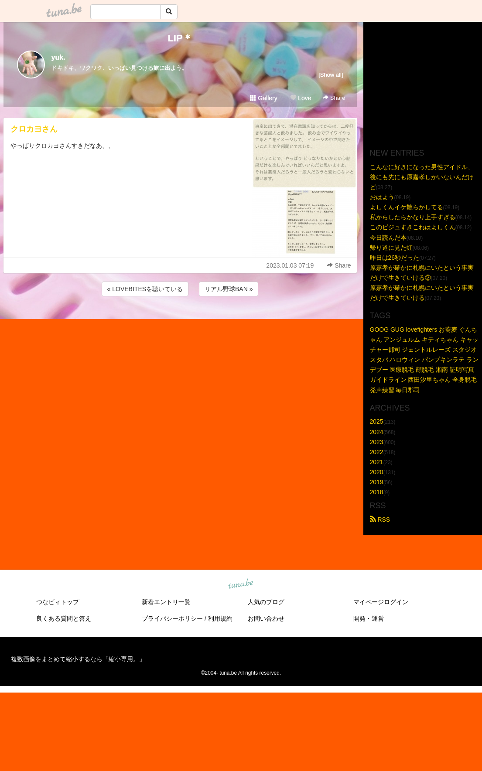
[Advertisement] (180, 321)
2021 (376, 462)
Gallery (263, 98)
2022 (376, 451)
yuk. (58, 57)
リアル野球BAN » (229, 288)
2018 (376, 492)
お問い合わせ (266, 618)
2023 (376, 441)
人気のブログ (266, 601)
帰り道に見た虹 (391, 247)
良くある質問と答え (63, 618)
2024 (376, 431)
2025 (376, 421)
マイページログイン (380, 601)
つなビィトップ (57, 601)
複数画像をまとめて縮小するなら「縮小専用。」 (78, 659)
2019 (376, 482)
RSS (380, 519)
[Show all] (330, 74)
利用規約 (220, 618)
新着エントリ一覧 (166, 601)
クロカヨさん (34, 129)
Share (334, 98)
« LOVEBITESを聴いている (145, 288)
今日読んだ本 (388, 237)
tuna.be (240, 584)
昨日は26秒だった (395, 257)
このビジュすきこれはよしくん (412, 227)
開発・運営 (368, 618)
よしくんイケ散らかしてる (406, 207)
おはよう (382, 197)
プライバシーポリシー (172, 618)
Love (300, 98)
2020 (376, 472)
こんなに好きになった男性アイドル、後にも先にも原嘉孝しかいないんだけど (422, 176)
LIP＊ (180, 38)
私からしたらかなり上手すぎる (412, 217)
